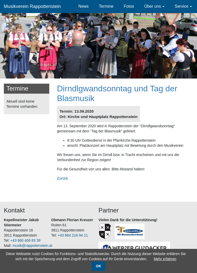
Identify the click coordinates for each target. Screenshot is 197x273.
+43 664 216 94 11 (73, 235)
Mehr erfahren (165, 259)
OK (98, 266)
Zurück (62, 178)
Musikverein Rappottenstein (32, 6)
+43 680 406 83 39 (26, 240)
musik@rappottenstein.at (32, 245)
